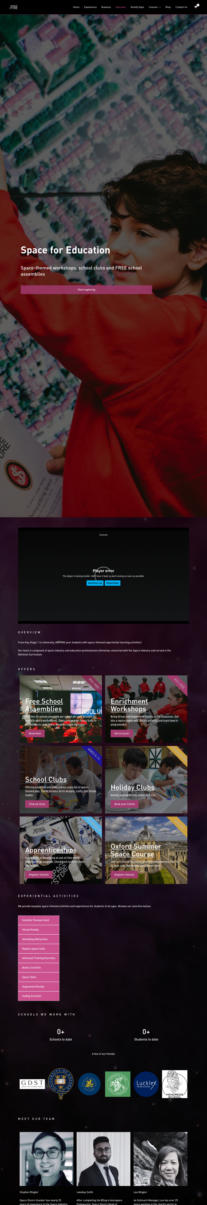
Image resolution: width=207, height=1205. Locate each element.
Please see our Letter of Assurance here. (95, 1124)
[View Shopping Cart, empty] (195, 6)
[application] (159, 5)
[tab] (38, 709)
